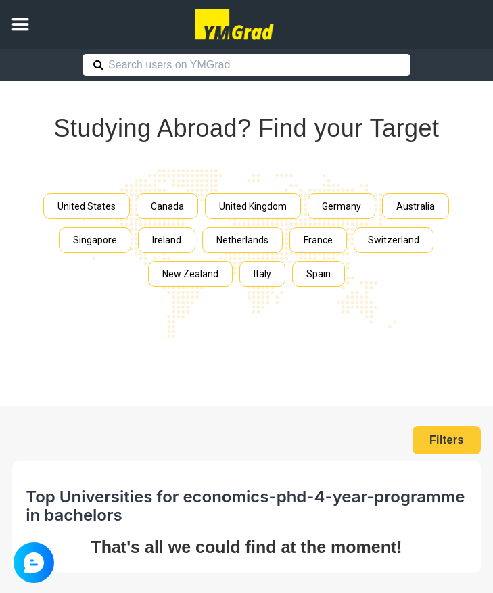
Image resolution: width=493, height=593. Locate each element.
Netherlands (242, 240)
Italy (262, 273)
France (318, 240)
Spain (318, 273)
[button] (20, 24)
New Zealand (190, 273)
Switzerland (393, 240)
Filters (446, 440)
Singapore (95, 240)
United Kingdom (253, 206)
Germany (341, 206)
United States (86, 206)
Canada (167, 206)
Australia (415, 206)
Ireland (166, 240)
